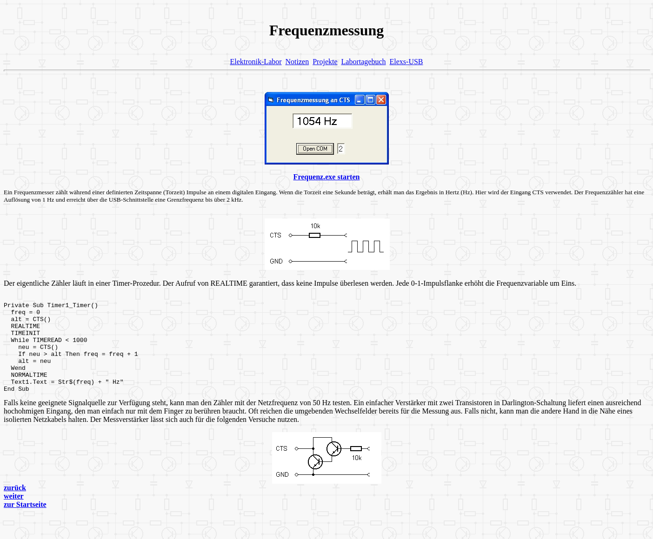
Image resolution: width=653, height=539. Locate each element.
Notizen (297, 62)
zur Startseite (25, 522)
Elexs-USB (406, 62)
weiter (14, 514)
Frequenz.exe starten (326, 177)
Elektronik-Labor (255, 62)
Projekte (325, 62)
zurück (15, 506)
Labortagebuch (363, 62)
